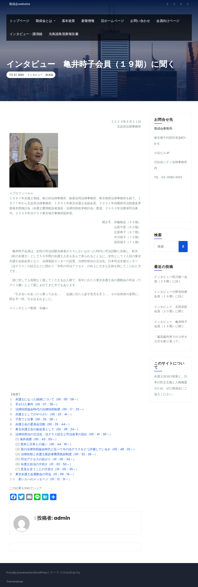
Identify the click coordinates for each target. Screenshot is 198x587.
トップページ (19, 21)
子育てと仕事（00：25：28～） (37, 419)
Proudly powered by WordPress (27, 572)
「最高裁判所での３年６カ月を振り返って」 (170, 339)
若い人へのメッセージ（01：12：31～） (44, 479)
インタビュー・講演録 (26, 34)
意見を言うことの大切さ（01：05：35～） (50, 469)
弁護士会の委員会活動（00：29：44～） (43, 424)
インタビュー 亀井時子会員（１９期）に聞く (170, 324)
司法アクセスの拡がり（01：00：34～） (48, 459)
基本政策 (68, 21)
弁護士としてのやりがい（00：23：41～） (44, 414)
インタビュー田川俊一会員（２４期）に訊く (170, 279)
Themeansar (14, 581)
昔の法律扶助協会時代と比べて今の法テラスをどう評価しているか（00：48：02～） (78, 449)
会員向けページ (167, 21)
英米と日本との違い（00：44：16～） (47, 444)
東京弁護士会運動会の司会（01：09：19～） (45, 474)
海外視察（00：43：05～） (39, 439)
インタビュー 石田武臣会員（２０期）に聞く (170, 309)
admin (62, 518)
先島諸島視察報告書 (64, 34)
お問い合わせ (140, 21)
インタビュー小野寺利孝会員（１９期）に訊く (170, 294)
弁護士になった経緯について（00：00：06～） (47, 399)
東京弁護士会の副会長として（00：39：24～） (47, 429)
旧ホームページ (112, 21)
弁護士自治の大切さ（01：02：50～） (47, 464)
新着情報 (88, 21)
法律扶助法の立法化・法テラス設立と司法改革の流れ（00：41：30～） (63, 434)
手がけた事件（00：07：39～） (37, 404)
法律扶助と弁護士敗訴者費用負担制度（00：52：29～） (59, 454)
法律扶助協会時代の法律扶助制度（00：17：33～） (50, 409)
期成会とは (45, 21)
